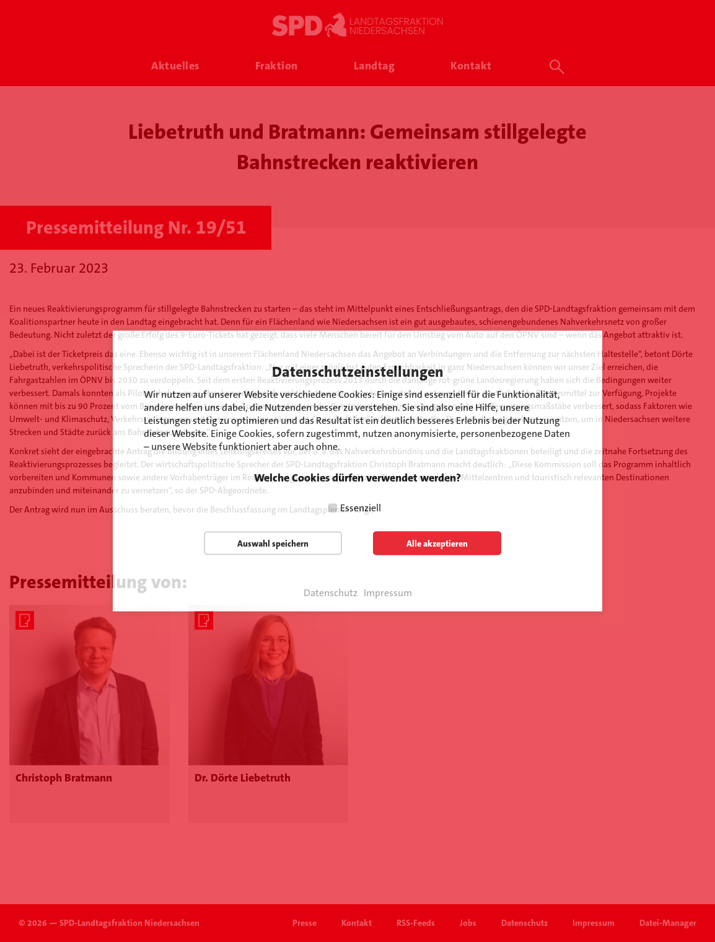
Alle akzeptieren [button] (437, 543)
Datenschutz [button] (331, 593)
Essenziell (360, 507)
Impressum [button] (388, 593)
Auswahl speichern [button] (273, 543)
